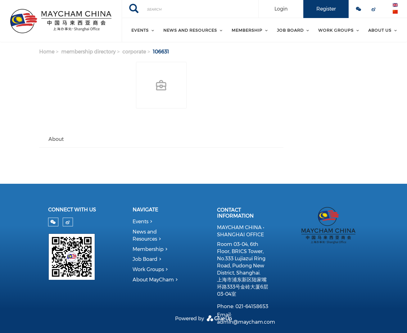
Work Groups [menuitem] (336, 30)
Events (140, 221)
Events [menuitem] (140, 30)
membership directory (88, 52)
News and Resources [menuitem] (190, 30)
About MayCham (153, 280)
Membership (148, 249)
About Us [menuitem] (379, 30)
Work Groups (148, 269)
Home (46, 52)
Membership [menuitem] (247, 30)
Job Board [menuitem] (290, 30)
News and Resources (145, 235)
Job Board (145, 259)
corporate (134, 52)
